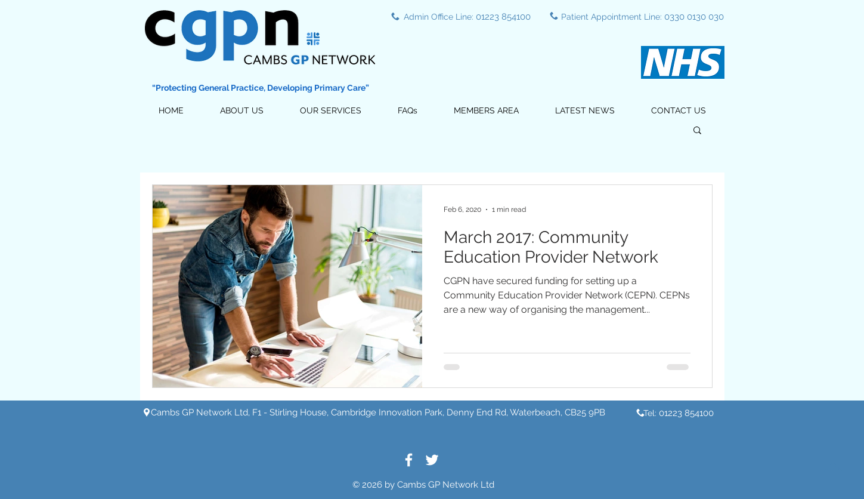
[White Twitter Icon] (432, 460)
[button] (331, 111)
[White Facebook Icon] (408, 460)
